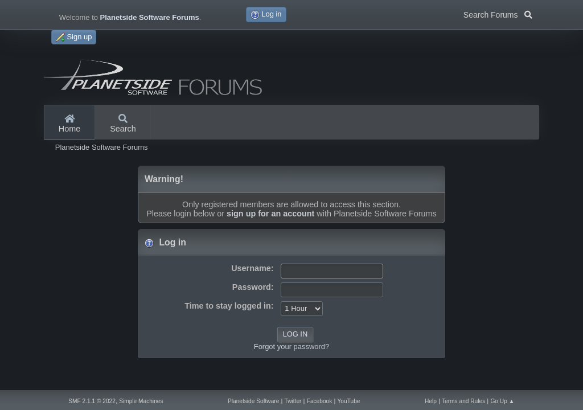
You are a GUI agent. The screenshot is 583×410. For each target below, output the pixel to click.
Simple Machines (141, 401)
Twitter (293, 401)
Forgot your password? (291, 346)
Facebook (319, 401)
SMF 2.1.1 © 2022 (92, 401)
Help (431, 401)
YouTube (349, 401)
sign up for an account (270, 213)
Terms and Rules (463, 401)
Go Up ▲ (502, 401)
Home (69, 124)
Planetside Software (253, 401)
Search (123, 124)
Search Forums (497, 13)
